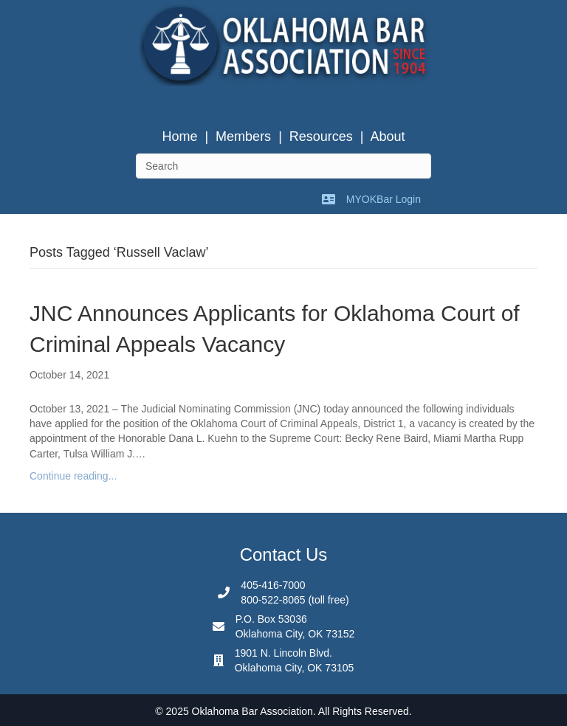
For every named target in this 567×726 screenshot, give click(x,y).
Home (179, 136)
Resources (321, 136)
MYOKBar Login (383, 199)
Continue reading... (73, 476)
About (388, 136)
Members (243, 136)
